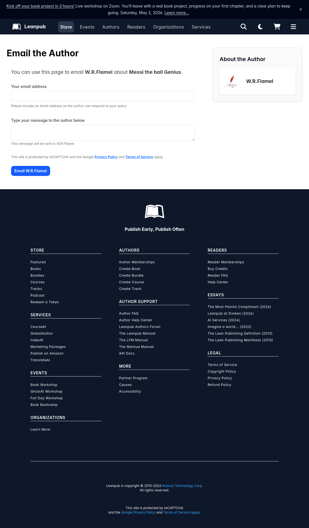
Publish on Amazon (46, 353)
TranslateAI (40, 360)
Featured (38, 262)
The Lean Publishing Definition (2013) (240, 333)
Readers (136, 27)
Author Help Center (135, 320)
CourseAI (38, 327)
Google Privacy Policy (138, 512)
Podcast (37, 295)
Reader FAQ (218, 275)
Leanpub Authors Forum (140, 327)
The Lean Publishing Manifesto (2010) (240, 340)
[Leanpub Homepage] (29, 26)
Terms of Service (139, 157)
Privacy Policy (106, 157)
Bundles (37, 275)
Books (35, 269)
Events (87, 27)
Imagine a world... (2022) (229, 327)
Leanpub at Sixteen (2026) (231, 313)
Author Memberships (137, 262)
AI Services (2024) (224, 320)
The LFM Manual (133, 340)
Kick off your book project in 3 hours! (40, 6)
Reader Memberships (226, 262)
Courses (37, 282)
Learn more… (176, 12)
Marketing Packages (48, 347)
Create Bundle (131, 275)
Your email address (29, 86)
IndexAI (36, 340)
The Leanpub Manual (137, 333)
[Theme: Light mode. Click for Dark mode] (260, 26)
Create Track (130, 289)
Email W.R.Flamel (30, 170)
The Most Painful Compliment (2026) (239, 307)
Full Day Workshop (46, 398)
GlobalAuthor (41, 333)
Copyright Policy (222, 371)
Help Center (218, 282)
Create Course (131, 282)
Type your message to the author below (48, 120)
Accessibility (130, 391)
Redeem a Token (44, 302)
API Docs (127, 353)
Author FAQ (129, 313)
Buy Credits (218, 269)
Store (66, 27)
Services (201, 27)
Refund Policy (219, 385)
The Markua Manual (136, 347)
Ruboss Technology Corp (182, 486)
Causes (125, 385)
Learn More (40, 429)
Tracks (36, 289)
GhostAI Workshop (46, 391)
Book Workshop (44, 385)
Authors (110, 27)
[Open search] (243, 26)
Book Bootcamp (44, 405)
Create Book (129, 269)
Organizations (168, 27)
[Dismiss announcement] (301, 9)
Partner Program (133, 378)
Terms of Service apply (181, 512)
